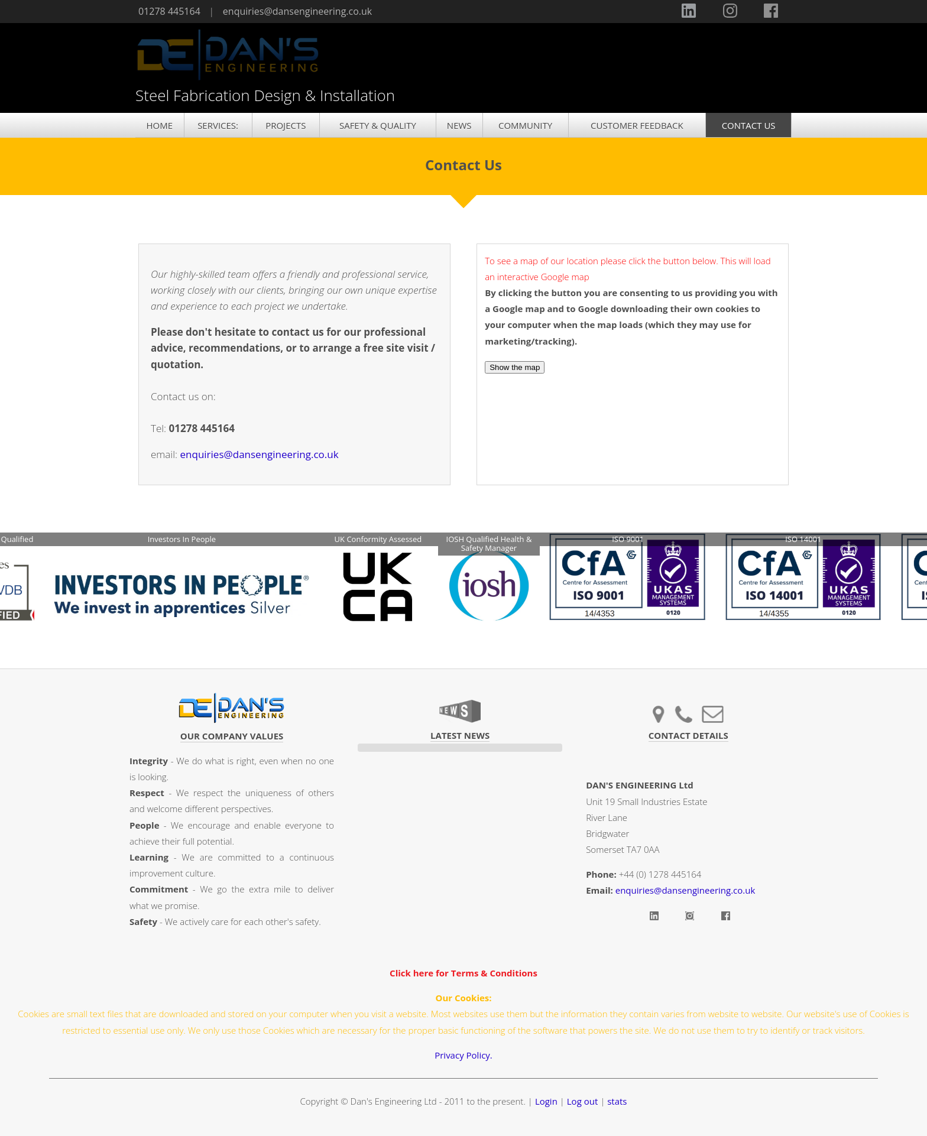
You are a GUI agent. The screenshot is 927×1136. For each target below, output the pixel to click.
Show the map (515, 367)
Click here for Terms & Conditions (463, 973)
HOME (159, 125)
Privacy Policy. (463, 1055)
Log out (582, 1101)
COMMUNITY (525, 125)
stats (617, 1101)
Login (546, 1101)
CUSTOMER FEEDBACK (637, 125)
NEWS (459, 125)
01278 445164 (169, 11)
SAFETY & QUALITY (377, 125)
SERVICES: (217, 125)
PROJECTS (285, 125)
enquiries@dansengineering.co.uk (297, 11)
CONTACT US (749, 125)
